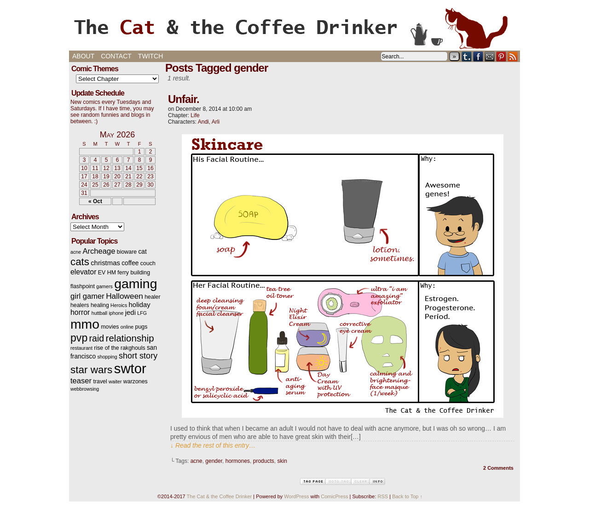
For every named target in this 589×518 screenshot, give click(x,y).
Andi (203, 122)
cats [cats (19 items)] (79, 262)
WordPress (296, 496)
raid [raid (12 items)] (96, 338)
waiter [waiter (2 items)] (115, 381)
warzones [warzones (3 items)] (135, 381)
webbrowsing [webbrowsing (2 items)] (84, 389)
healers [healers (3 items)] (79, 305)
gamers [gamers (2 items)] (104, 286)
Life (195, 115)
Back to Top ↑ (407, 496)
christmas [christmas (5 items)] (105, 263)
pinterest (501, 56)
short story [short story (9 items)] (138, 355)
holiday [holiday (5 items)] (139, 304)
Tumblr (467, 56)
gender (213, 461)
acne (196, 461)
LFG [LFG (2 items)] (142, 313)
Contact (116, 56)
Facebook (478, 56)
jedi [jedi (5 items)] (130, 312)
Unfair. (183, 99)
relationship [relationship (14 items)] (130, 338)
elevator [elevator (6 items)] (83, 272)
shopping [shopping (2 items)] (107, 356)
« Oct (95, 201)
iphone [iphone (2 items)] (116, 313)
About (83, 56)
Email (490, 56)
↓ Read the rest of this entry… (212, 445)
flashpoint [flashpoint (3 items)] (82, 286)
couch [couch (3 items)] (148, 263)
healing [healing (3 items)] (100, 305)
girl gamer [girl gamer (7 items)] (87, 296)
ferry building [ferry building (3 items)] (133, 272)
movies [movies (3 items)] (110, 327)
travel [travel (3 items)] (100, 381)
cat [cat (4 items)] (142, 251)
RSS (513, 56)
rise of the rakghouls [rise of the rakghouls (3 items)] (119, 348)
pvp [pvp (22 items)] (78, 338)
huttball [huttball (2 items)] (99, 313)
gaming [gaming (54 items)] (135, 283)
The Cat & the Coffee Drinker (294, 28)
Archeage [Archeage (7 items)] (98, 251)
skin (282, 461)
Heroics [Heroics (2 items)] (118, 305)
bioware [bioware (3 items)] (127, 252)
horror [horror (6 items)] (80, 312)
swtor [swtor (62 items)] (130, 368)
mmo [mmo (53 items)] (84, 324)
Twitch (150, 56)
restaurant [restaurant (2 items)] (81, 348)
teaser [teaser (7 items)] (81, 380)
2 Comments (498, 468)
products (263, 461)
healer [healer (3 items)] (152, 297)
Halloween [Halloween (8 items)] (124, 296)
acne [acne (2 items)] (75, 252)
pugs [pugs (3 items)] (141, 327)
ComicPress (334, 496)
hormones (237, 461)
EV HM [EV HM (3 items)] (107, 272)
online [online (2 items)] (127, 327)
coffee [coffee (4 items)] (130, 263)
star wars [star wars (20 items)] (91, 370)
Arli (215, 122)
